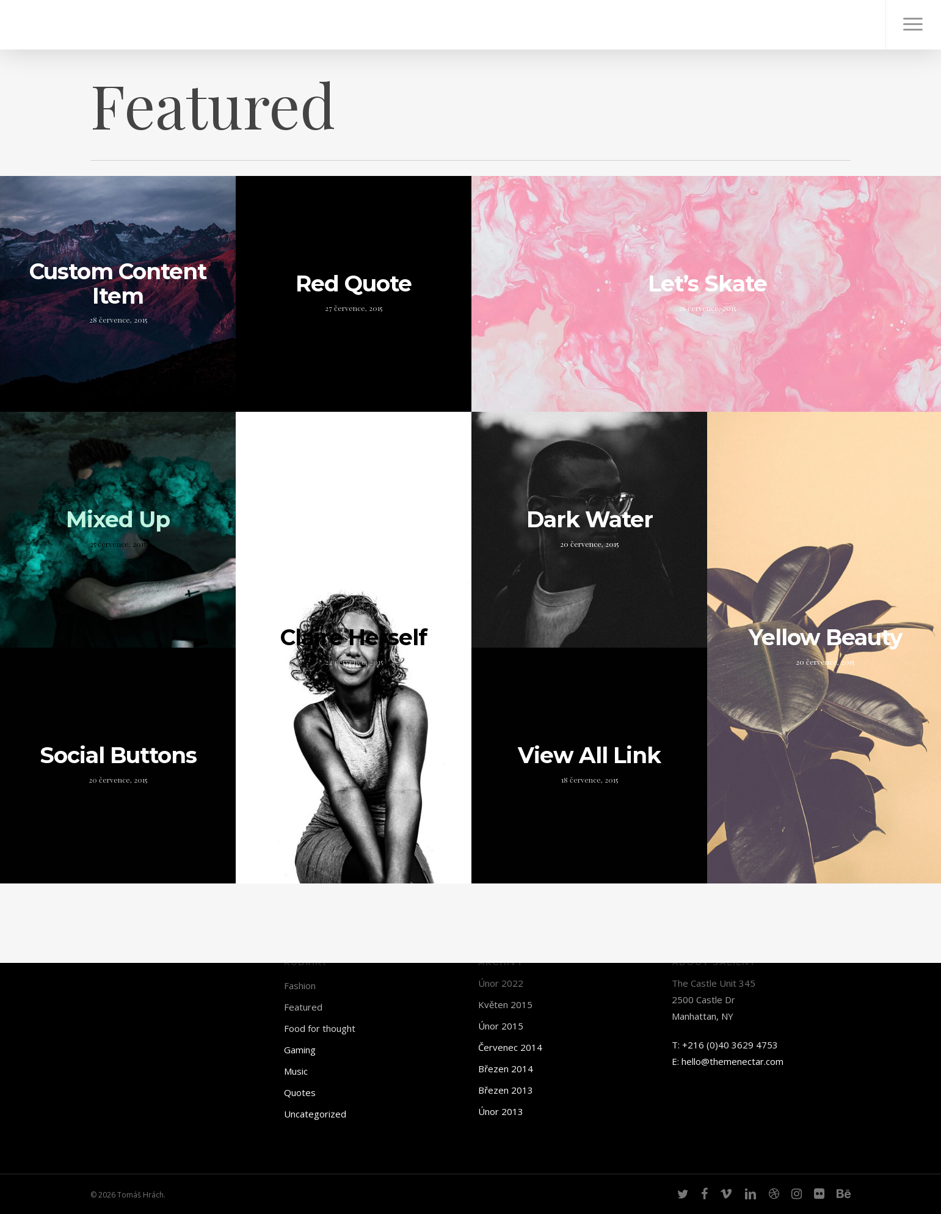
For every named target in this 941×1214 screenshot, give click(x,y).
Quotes (300, 1092)
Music (296, 1071)
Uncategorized (315, 1114)
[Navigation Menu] (913, 24)
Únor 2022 (500, 983)
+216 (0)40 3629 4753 (730, 1045)
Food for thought (319, 1028)
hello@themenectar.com (732, 1061)
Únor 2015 (500, 1026)
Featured (303, 1007)
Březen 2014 (505, 1068)
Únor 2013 (500, 1111)
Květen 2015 (505, 1004)
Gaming (300, 1050)
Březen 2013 (505, 1090)
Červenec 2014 (510, 1047)
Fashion (300, 985)
